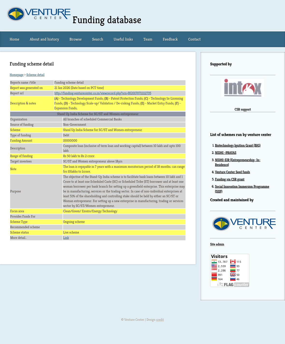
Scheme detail (35, 75)
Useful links (123, 39)
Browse (76, 39)
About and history (44, 39)
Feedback (170, 39)
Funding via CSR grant (229, 179)
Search (97, 39)
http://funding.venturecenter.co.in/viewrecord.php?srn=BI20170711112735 (102, 93)
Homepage (16, 75)
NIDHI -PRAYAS (225, 153)
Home (14, 39)
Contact (194, 39)
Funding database (106, 20)
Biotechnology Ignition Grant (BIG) (237, 145)
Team (147, 39)
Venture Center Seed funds (232, 172)
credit (160, 320)
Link (66, 238)
